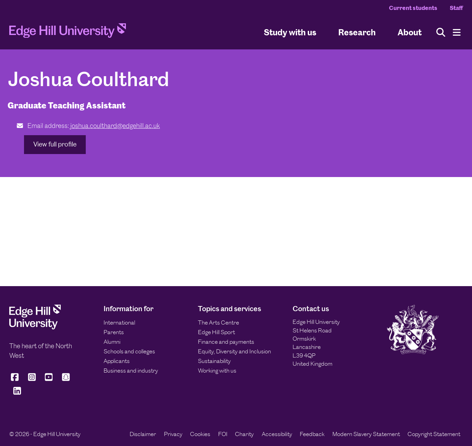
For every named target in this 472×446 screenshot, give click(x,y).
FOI (222, 434)
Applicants (117, 360)
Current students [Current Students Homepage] (413, 7)
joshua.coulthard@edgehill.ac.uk (115, 126)
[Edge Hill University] (35, 327)
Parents (114, 332)
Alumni (112, 341)
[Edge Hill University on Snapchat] (66, 380)
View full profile (54, 144)
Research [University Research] (357, 32)
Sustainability (214, 360)
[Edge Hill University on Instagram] (32, 380)
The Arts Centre (218, 322)
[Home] (67, 32)
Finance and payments (226, 341)
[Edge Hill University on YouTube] (49, 380)
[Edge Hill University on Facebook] (16, 380)
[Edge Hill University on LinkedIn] (17, 393)
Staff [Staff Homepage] (456, 7)
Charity (244, 434)
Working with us (217, 370)
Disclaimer (143, 434)
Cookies (200, 434)
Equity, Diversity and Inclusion (234, 351)
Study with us (290, 32)
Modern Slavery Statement (366, 434)
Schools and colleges (129, 351)
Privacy (173, 434)
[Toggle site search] (440, 32)
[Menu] (457, 32)
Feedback (312, 434)
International (119, 322)
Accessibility (277, 434)
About (410, 32)
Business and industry (131, 370)
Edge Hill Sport (216, 332)
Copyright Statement (434, 434)
